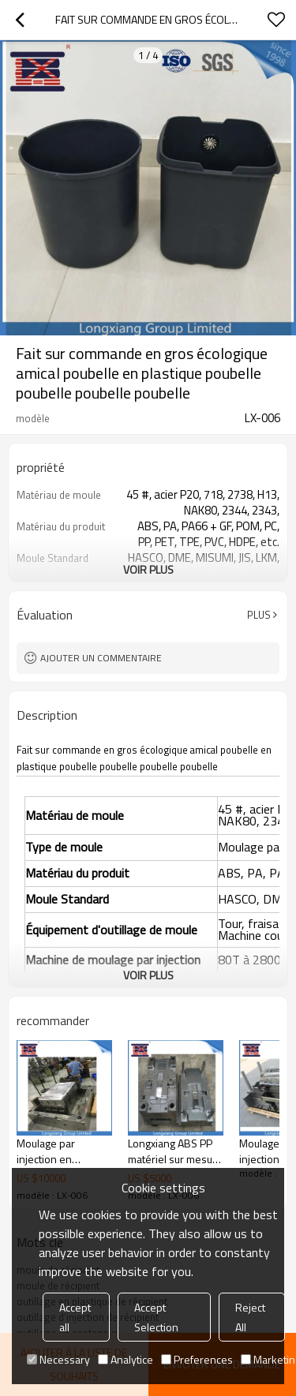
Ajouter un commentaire (101, 657)
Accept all (75, 1317)
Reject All (250, 1317)
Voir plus (148, 569)
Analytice (125, 1359)
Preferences (197, 1359)
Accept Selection (156, 1317)
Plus (259, 615)
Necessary (58, 1359)
